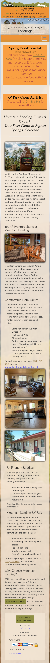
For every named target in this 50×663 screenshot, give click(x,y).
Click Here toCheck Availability (25, 619)
